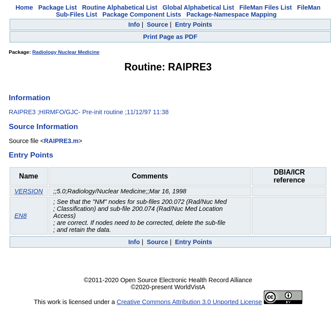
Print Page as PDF (170, 36)
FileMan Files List (265, 7)
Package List (57, 7)
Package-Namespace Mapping (231, 14)
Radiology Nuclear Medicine (66, 52)
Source (157, 24)
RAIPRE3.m (61, 140)
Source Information (43, 126)
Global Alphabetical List (198, 7)
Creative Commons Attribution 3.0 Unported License (189, 301)
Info (134, 24)
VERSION (28, 191)
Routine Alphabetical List (119, 7)
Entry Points (193, 24)
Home (24, 7)
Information (29, 97)
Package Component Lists (141, 14)
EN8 (20, 215)
